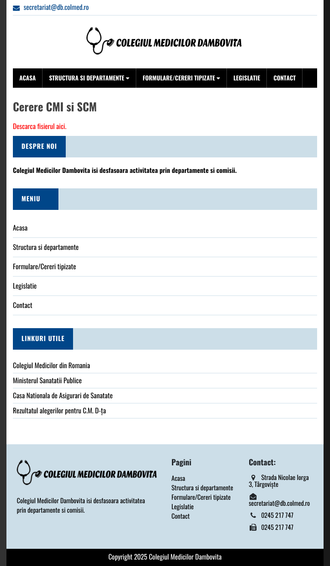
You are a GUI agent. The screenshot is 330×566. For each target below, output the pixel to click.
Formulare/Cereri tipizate (181, 78)
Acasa (27, 78)
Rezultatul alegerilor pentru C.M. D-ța (59, 410)
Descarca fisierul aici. (39, 126)
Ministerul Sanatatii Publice (47, 380)
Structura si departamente (89, 78)
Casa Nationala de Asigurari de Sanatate (63, 395)
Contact (284, 78)
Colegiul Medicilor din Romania (51, 365)
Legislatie (246, 78)
